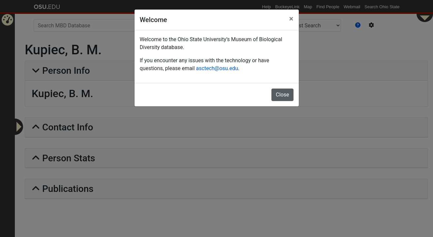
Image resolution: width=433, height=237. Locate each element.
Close (282, 95)
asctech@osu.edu (217, 68)
